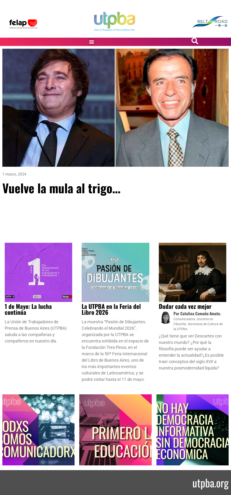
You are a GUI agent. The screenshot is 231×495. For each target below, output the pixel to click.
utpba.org (210, 482)
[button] (92, 41)
